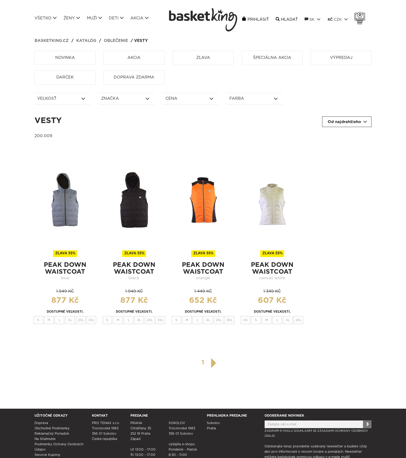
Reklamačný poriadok (52, 433)
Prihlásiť (258, 19)
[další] (213, 363)
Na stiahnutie (45, 438)
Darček (65, 77)
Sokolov (213, 423)
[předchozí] (192, 362)
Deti (116, 18)
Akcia (139, 18)
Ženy (71, 18)
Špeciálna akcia (272, 58)
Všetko (46, 18)
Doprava (41, 423)
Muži (94, 18)
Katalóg (86, 41)
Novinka (65, 58)
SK (312, 19)
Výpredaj (341, 58)
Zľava (203, 58)
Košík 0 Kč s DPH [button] (361, 15)
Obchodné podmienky (52, 428)
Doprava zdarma (134, 77)
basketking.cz (52, 41)
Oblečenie (116, 41)
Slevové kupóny (47, 454)
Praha (211, 428)
